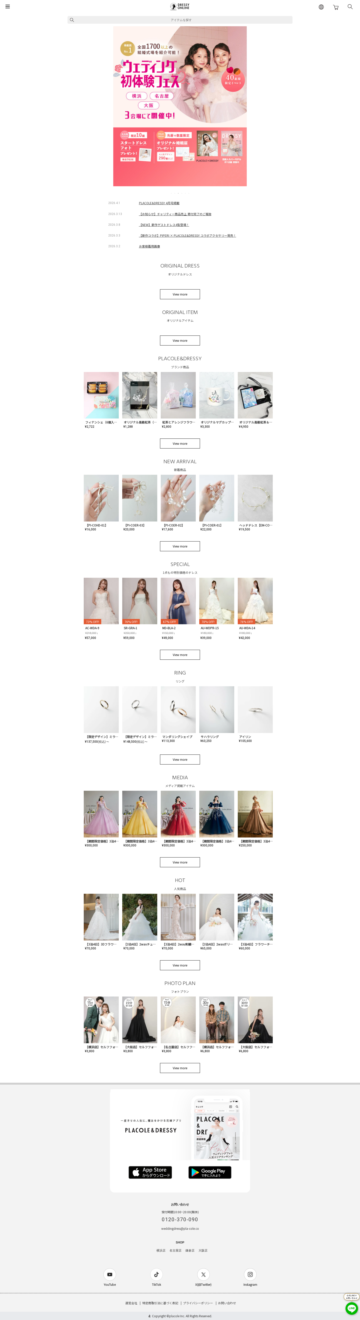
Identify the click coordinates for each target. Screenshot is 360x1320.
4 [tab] (182, 193)
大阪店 (203, 1250)
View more (180, 294)
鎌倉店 (190, 1250)
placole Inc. (177, 1316)
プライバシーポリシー (198, 1303)
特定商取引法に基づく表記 (160, 1303)
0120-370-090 (180, 1219)
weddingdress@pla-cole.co (180, 1228)
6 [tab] (189, 193)
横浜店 (161, 1250)
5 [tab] (185, 193)
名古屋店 (176, 1250)
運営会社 (131, 1303)
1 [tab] (171, 193)
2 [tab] (175, 193)
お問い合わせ (227, 1303)
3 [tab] (178, 193)
